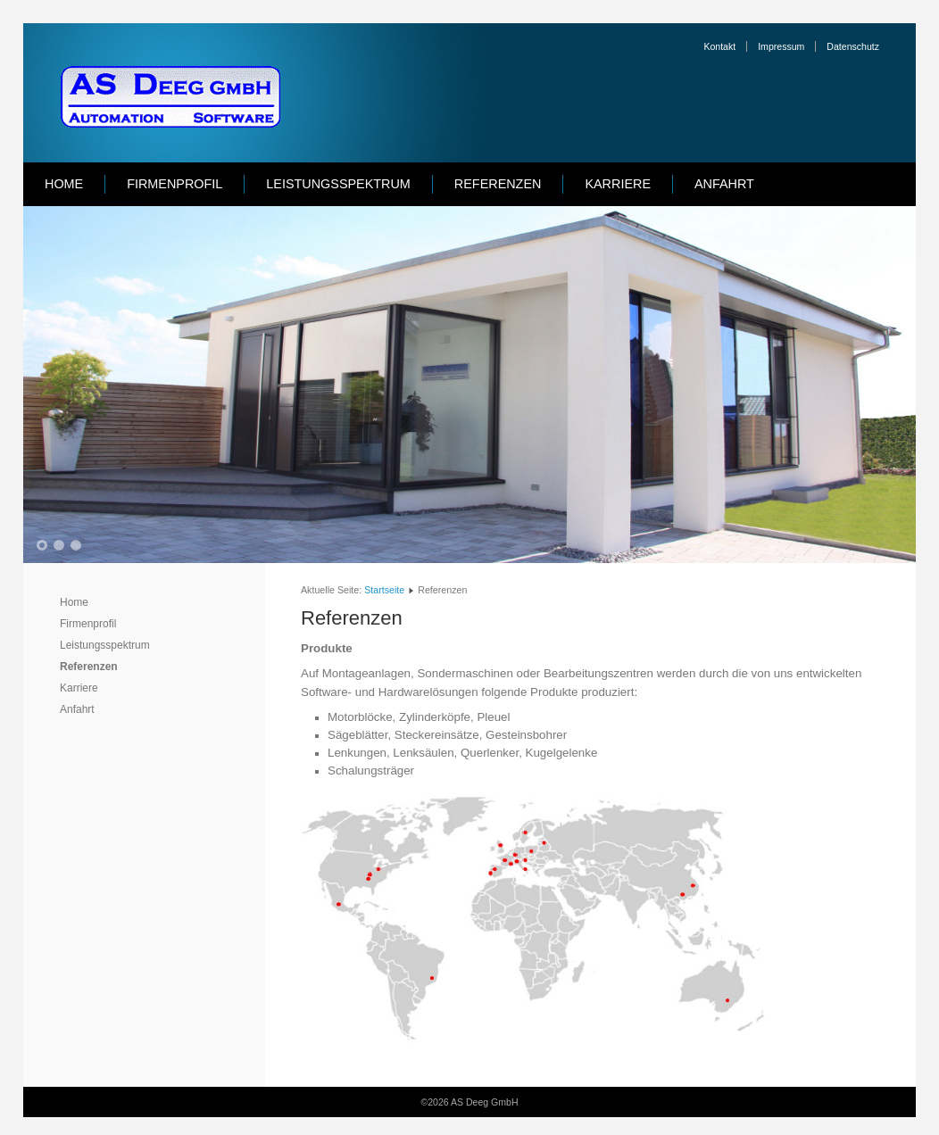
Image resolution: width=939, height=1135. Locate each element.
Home (64, 184)
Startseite (384, 589)
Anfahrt (724, 184)
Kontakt (719, 46)
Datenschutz (853, 46)
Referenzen (498, 184)
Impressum (781, 46)
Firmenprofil (174, 184)
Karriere (618, 184)
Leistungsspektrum (338, 184)
